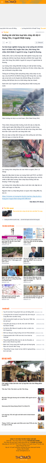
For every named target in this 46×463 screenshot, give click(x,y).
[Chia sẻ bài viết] (39, 42)
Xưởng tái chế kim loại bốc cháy (11, 219)
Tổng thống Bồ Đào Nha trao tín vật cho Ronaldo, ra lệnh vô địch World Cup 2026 (23, 341)
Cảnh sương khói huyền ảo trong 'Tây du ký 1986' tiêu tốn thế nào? (23, 320)
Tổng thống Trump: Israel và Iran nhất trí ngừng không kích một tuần (23, 350)
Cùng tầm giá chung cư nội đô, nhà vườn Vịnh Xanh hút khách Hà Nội (23, 324)
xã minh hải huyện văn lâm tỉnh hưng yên (30, 219)
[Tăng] (9, 42)
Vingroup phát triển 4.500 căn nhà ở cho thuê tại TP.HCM (23, 336)
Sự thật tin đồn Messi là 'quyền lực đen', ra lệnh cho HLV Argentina (23, 329)
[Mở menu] (2, 2)
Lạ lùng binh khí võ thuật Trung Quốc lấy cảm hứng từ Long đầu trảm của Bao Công (23, 315)
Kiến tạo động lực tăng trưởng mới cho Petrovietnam (23, 333)
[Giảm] (3, 42)
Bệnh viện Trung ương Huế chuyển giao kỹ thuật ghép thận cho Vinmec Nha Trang (23, 345)
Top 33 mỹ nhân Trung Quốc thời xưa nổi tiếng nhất (22, 312)
